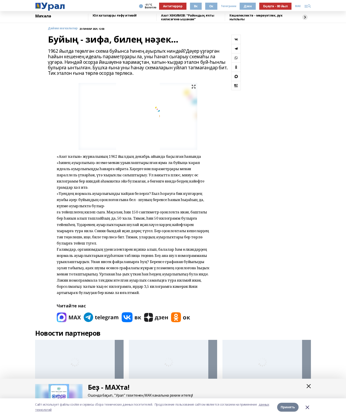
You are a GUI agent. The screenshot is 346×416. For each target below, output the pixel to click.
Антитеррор (172, 6)
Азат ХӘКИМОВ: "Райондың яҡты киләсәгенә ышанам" (187, 17)
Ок (211, 6)
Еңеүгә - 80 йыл (275, 6)
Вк (196, 6)
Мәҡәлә (43, 16)
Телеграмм (228, 6)
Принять (288, 407)
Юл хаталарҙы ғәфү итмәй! (115, 15)
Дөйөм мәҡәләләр (63, 28)
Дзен (248, 6)
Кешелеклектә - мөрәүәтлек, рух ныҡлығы (255, 17)
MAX (298, 6)
